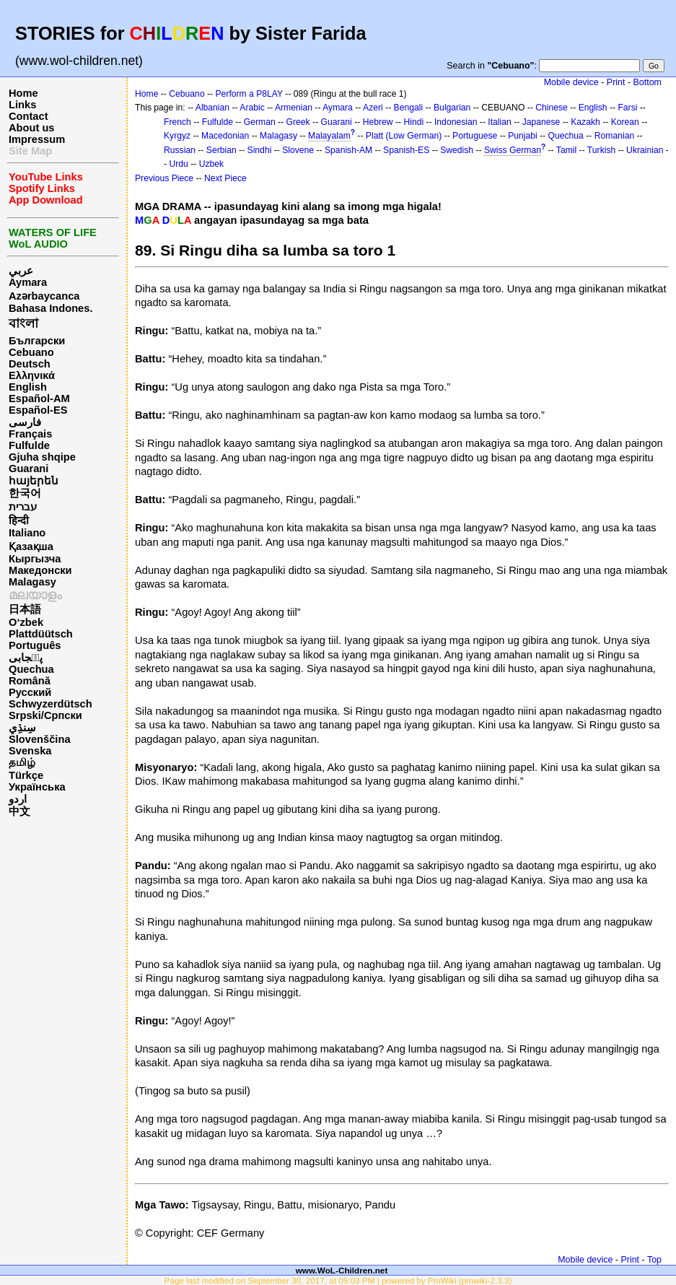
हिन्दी (19, 520)
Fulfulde (29, 445)
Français (30, 434)
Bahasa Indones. (50, 308)
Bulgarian (452, 108)
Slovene (298, 150)
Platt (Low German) (404, 136)
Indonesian (455, 122)
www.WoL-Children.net (342, 1270)
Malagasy (32, 582)
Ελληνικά (32, 375)
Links (22, 104)
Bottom (647, 82)
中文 (19, 811)
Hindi (413, 122)
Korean (625, 122)
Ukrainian (644, 150)
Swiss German (512, 150)
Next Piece (225, 178)
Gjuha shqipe (42, 457)
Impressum (37, 139)
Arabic (252, 108)
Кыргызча (35, 559)
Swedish (456, 150)
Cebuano (31, 352)
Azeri (373, 108)
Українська (37, 787)
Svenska (30, 751)
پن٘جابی (26, 657)
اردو (18, 799)
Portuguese (474, 136)
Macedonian (225, 136)
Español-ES (38, 410)
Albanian (212, 108)
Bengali (408, 108)
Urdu (178, 164)
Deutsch (30, 364)
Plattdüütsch (41, 634)
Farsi (627, 108)
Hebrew (378, 122)
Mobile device (571, 82)
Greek (298, 122)
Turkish (601, 150)
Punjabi (522, 136)
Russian (180, 150)
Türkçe (26, 775)
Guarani (28, 468)
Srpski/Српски (45, 715)
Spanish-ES (406, 150)
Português (35, 645)
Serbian (221, 150)
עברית (23, 507)
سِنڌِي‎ (22, 727)
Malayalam (329, 136)
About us (32, 128)
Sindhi (259, 150)
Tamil (566, 150)
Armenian (293, 108)
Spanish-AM (348, 150)
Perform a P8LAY (249, 94)
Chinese (551, 108)
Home (23, 93)
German (260, 122)
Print (616, 82)
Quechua (31, 669)
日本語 (25, 609)
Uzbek (211, 164)
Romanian (614, 136)
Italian (499, 122)
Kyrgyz (177, 136)
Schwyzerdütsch (50, 704)
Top (654, 1260)
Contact (28, 116)
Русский (30, 692)
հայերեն (33, 481)
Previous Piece (164, 178)
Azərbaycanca (44, 296)
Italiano (27, 533)
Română (30, 681)
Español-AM (39, 398)
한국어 (25, 493)
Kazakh (585, 122)
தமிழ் (22, 762)
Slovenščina (40, 739)
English (28, 387)
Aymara (28, 282)
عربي (21, 270)
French (177, 122)
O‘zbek (26, 622)
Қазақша (31, 546)
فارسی (25, 422)
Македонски (40, 570)
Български (37, 341)
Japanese (541, 122)
